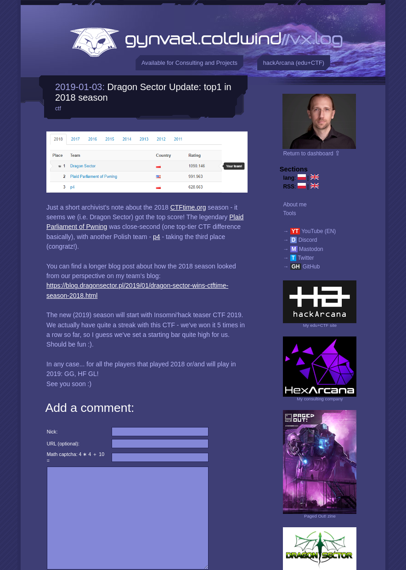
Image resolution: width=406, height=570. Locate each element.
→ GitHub (301, 266)
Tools (289, 213)
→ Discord (300, 240)
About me (294, 204)
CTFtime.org (188, 207)
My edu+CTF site (320, 325)
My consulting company (320, 398)
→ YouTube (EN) (309, 231)
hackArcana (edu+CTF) (293, 62)
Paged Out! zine (320, 516)
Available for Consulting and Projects (189, 62)
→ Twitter (298, 258)
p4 (156, 236)
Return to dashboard (311, 153)
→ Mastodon (303, 249)
